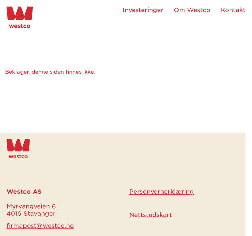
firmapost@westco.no (40, 225)
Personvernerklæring (161, 191)
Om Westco (192, 10)
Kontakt (233, 10)
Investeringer (143, 10)
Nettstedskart (150, 214)
